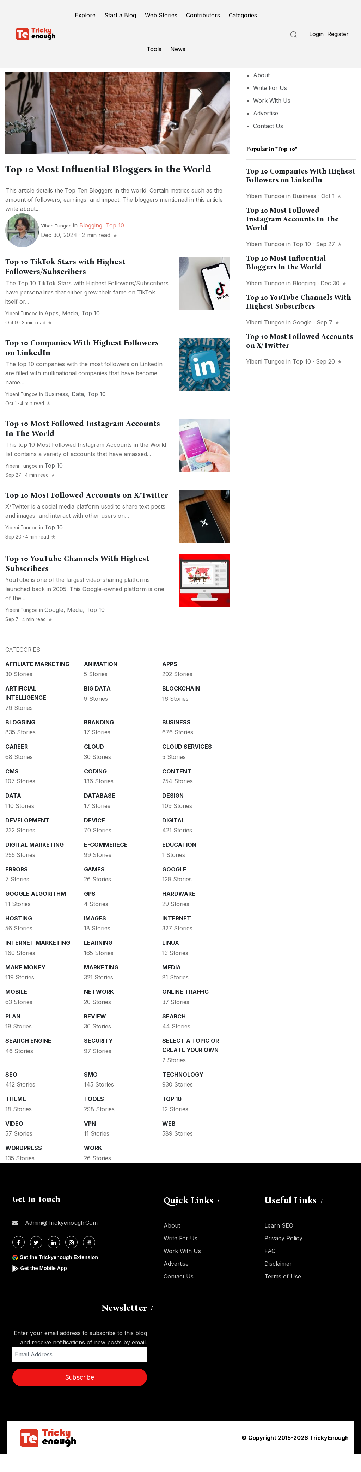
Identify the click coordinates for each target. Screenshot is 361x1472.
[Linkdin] (54, 1260)
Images (95, 936)
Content (176, 789)
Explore (85, 15)
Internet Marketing (37, 960)
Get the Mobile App (45, 1286)
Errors (16, 887)
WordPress (23, 1165)
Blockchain (181, 706)
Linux (170, 960)
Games (94, 887)
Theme (15, 1116)
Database (99, 813)
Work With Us (271, 100)
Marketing (101, 985)
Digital (173, 838)
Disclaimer (278, 1281)
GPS (90, 911)
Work (93, 1165)
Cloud (94, 764)
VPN (90, 1141)
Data (78, 411)
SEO (11, 1092)
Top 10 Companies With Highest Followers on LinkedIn (300, 175)
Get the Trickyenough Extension (62, 1275)
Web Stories (161, 15)
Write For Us (270, 87)
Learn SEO (278, 1243)
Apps (51, 331)
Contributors (203, 15)
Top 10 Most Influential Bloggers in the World (286, 262)
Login (316, 33)
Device (94, 838)
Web (169, 1141)
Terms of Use (282, 1294)
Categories (243, 15)
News (177, 49)
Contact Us (268, 125)
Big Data (97, 706)
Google (53, 627)
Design (173, 813)
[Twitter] (36, 1260)
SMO (91, 1092)
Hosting (18, 936)
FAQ (270, 1268)
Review (95, 1034)
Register (338, 33)
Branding (99, 740)
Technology (182, 1092)
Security (98, 1058)
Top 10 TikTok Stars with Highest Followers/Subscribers (65, 284)
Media (70, 331)
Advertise (265, 113)
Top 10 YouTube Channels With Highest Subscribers (298, 301)
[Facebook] (18, 1260)
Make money (25, 985)
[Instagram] (71, 1260)
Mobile (16, 1009)
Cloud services (187, 764)
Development (27, 838)
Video (14, 1141)
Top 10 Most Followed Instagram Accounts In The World (292, 219)
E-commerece (106, 862)
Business (56, 411)
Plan (12, 1034)
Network (99, 1009)
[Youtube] (89, 1260)
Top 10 (115, 243)
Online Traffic (185, 1009)
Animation (100, 682)
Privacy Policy (283, 1256)
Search (174, 1034)
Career (16, 764)
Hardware (178, 911)
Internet (176, 936)
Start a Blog (120, 15)
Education (179, 862)
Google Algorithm (35, 911)
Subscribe (79, 1395)
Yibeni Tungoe (21, 331)
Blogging (90, 243)
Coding (95, 789)
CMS (12, 789)
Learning (98, 960)
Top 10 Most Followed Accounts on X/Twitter (86, 513)
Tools (154, 49)
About (261, 75)
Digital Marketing (34, 862)
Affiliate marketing (37, 682)
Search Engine (28, 1058)
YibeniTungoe (56, 244)
